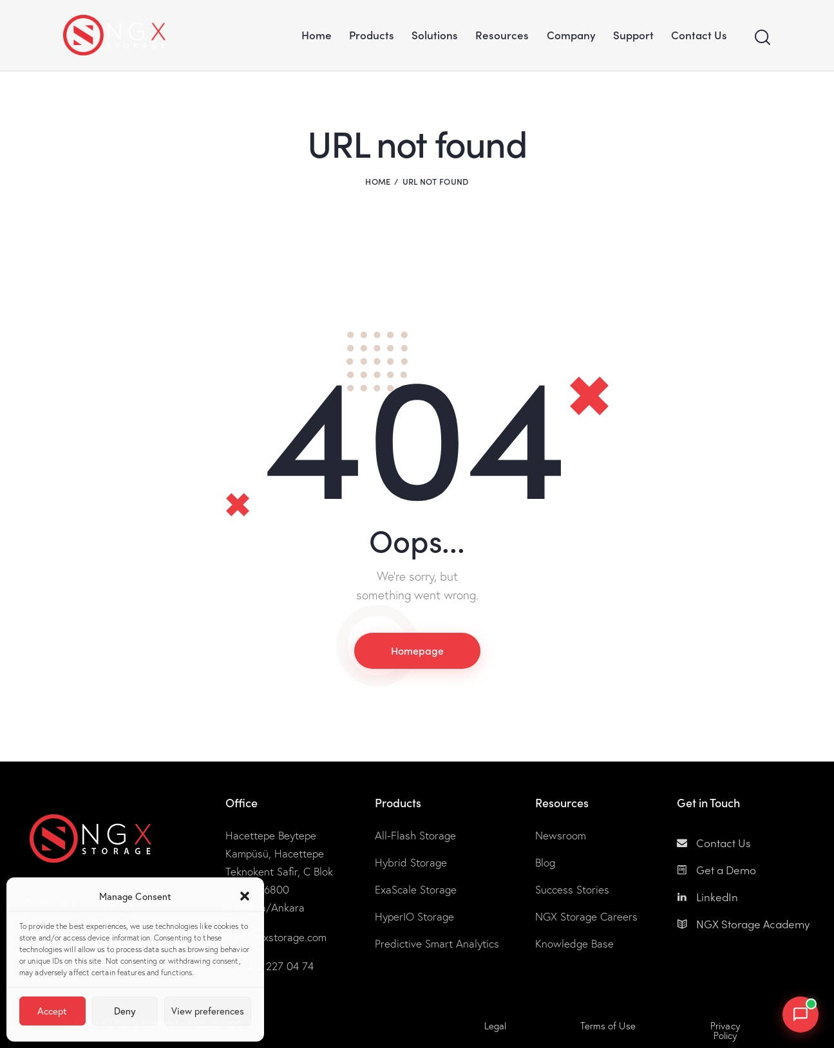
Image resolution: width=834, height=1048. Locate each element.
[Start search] (762, 37)
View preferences (207, 1011)
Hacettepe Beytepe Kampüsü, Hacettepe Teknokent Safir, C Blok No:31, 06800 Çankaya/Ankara (279, 871)
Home (377, 181)
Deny (125, 1011)
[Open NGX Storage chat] (800, 1015)
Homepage (417, 650)
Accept (52, 1011)
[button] (244, 896)
